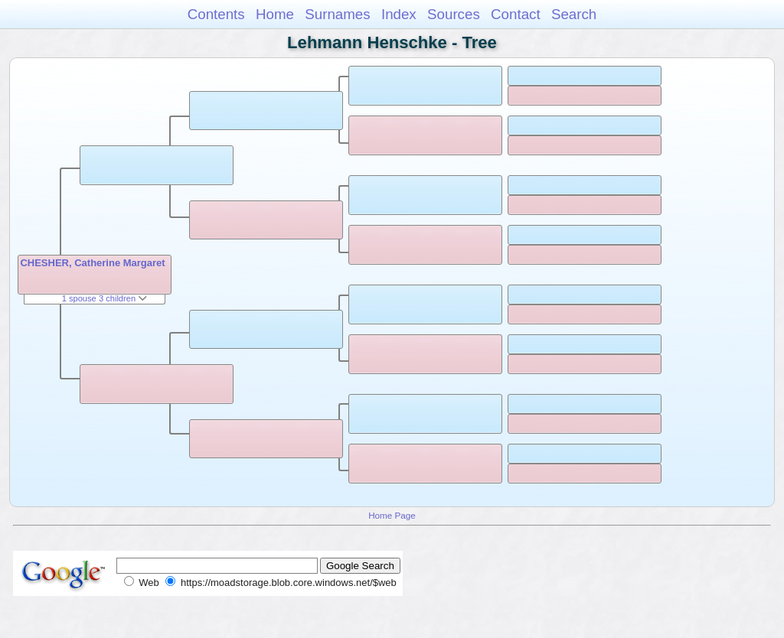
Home (275, 14)
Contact (516, 14)
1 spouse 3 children (105, 298)
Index (398, 14)
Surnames (337, 14)
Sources (453, 14)
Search (573, 14)
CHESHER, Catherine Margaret (92, 263)
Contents (216, 14)
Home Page (392, 515)
